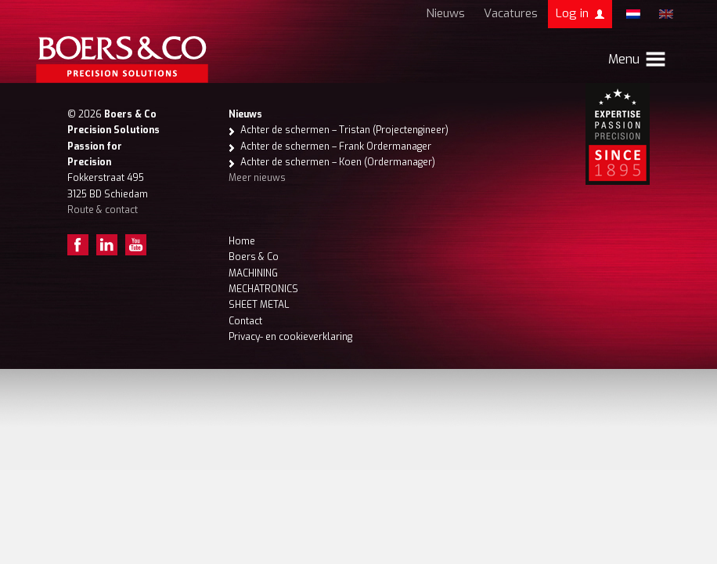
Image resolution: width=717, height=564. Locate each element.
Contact (245, 321)
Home (242, 241)
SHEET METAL (259, 304)
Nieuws (445, 13)
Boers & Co (254, 257)
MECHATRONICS (263, 289)
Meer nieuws (257, 178)
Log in (572, 13)
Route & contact (102, 210)
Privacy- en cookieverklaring (290, 337)
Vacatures (511, 13)
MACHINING (253, 273)
